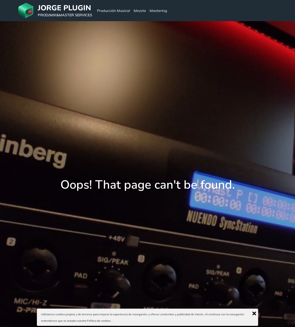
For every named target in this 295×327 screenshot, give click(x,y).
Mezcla (140, 10)
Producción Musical (113, 10)
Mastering (158, 10)
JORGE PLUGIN (64, 8)
